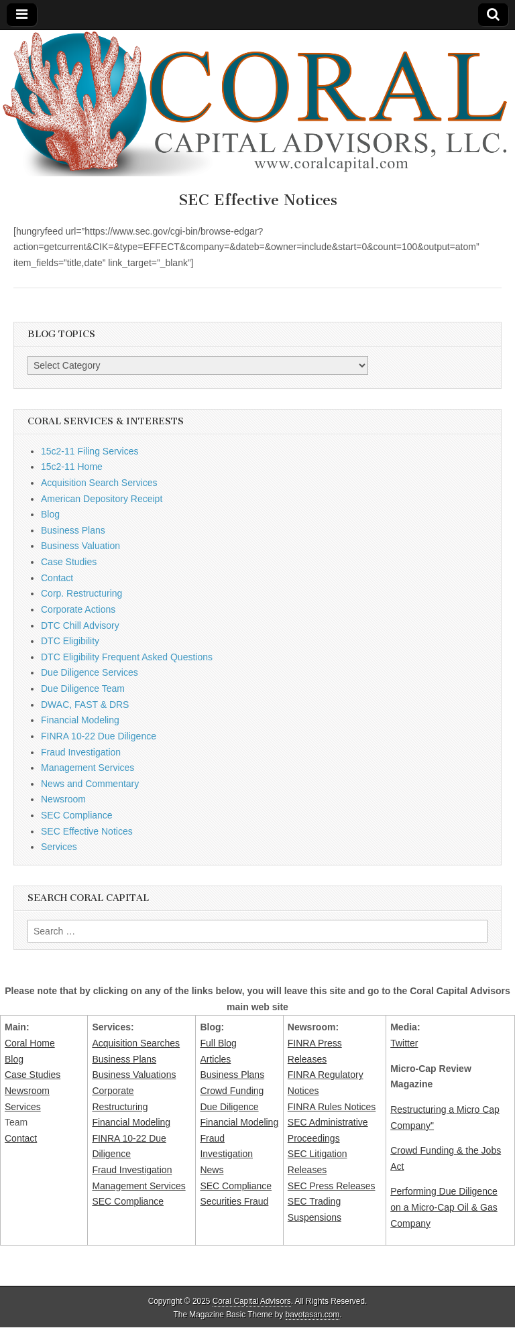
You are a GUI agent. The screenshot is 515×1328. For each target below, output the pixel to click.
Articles (215, 1059)
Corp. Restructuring (81, 593)
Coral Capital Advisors (252, 1301)
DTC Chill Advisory (80, 625)
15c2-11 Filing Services (90, 451)
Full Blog (218, 1043)
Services (59, 846)
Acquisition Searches (136, 1043)
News (211, 1169)
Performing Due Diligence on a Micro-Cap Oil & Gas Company (444, 1207)
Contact (57, 577)
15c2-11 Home (72, 466)
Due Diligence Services (89, 672)
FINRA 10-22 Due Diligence (98, 736)
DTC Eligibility (70, 641)
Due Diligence (229, 1106)
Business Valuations (134, 1074)
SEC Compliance (77, 815)
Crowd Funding (232, 1090)
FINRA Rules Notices (332, 1106)
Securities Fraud (234, 1201)
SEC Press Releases (332, 1186)
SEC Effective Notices (87, 831)
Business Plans (73, 530)
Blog (50, 514)
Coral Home (30, 1043)
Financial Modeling (80, 720)
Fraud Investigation (81, 752)
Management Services (87, 767)
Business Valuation (80, 545)
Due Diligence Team (83, 688)
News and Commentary (90, 783)
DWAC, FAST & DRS (85, 704)
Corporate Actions (78, 609)
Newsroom (63, 799)
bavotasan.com (313, 1314)
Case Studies (69, 561)
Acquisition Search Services (99, 482)
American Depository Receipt (101, 498)
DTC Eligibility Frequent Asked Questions (127, 657)
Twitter (404, 1043)
